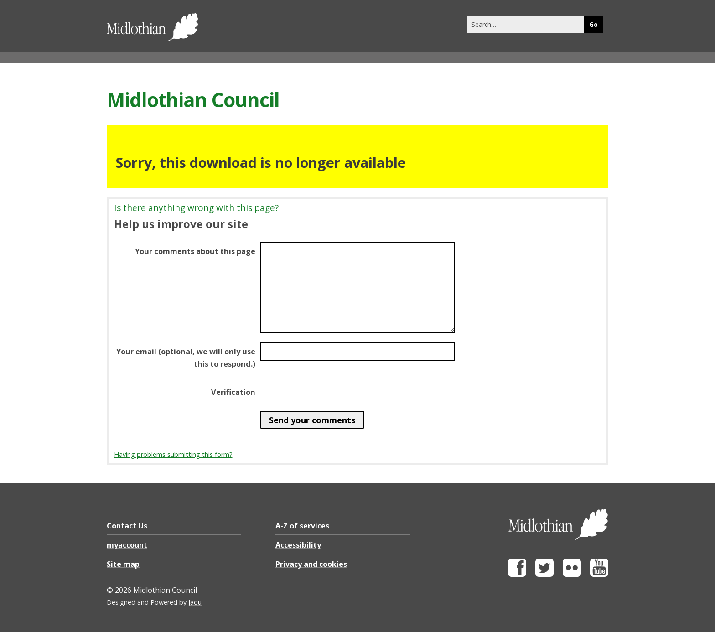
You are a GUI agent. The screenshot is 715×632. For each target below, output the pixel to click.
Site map (123, 564)
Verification (233, 392)
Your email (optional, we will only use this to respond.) (185, 357)
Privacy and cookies (311, 564)
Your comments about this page (195, 251)
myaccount (127, 545)
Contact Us (127, 526)
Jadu (195, 602)
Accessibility (298, 545)
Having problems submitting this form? (173, 454)
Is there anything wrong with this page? (196, 208)
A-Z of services (302, 526)
